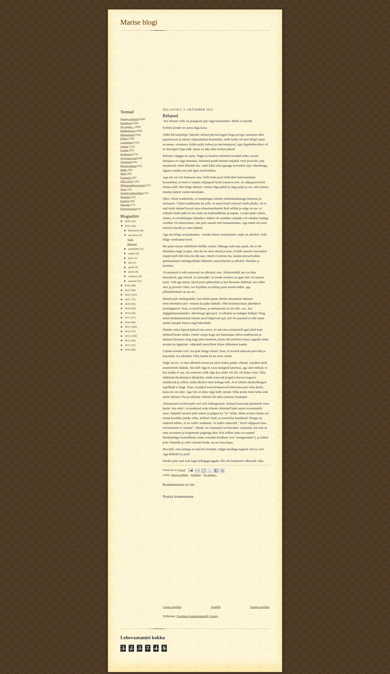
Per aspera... (127, 126)
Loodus (124, 150)
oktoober (133, 235)
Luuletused (126, 142)
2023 (128, 290)
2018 (128, 312)
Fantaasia (125, 177)
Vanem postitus (260, 607)
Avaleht (216, 607)
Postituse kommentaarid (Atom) (197, 616)
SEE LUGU (127, 181)
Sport (123, 189)
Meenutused (127, 134)
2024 (128, 285)
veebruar (133, 276)
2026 (128, 221)
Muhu (123, 169)
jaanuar (132, 280)
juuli (131, 257)
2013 (128, 335)
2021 (128, 299)
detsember (134, 230)
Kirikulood (126, 154)
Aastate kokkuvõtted (131, 192)
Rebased (132, 244)
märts (131, 271)
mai (130, 262)
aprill (131, 267)
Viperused (126, 161)
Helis (123, 173)
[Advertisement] (195, 69)
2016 (128, 322)
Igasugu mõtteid (129, 119)
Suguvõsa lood (128, 158)
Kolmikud (126, 123)
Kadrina (124, 200)
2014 (128, 331)
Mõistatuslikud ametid (132, 185)
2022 (128, 294)
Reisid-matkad (128, 165)
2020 (128, 303)
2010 (128, 349)
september (134, 248)
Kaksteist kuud (128, 208)
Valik (130, 239)
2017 (128, 317)
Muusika (125, 196)
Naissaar (125, 204)
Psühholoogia (128, 130)
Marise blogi (138, 22)
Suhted (124, 146)
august (132, 253)
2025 (128, 225)
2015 (128, 326)
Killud (124, 138)
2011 (128, 345)
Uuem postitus (172, 607)
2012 (128, 340)
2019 (128, 308)
